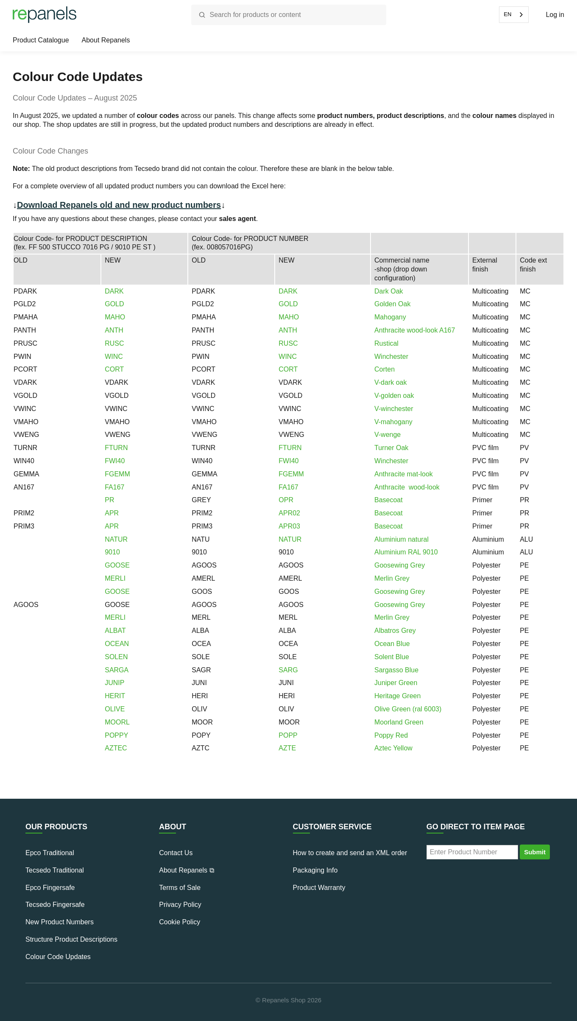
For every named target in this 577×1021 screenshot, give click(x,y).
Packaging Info (315, 870)
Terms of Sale (180, 887)
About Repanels (106, 40)
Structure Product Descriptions (71, 939)
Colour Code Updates (58, 956)
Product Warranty (319, 887)
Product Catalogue (41, 40)
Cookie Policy (179, 922)
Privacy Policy (180, 904)
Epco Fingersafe (50, 887)
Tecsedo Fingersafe (55, 904)
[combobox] (514, 14)
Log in (555, 14)
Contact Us (175, 852)
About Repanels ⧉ (186, 870)
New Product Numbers (59, 922)
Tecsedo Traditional (54, 870)
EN (507, 14)
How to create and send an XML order (350, 852)
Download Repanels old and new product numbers (119, 205)
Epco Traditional (49, 852)
